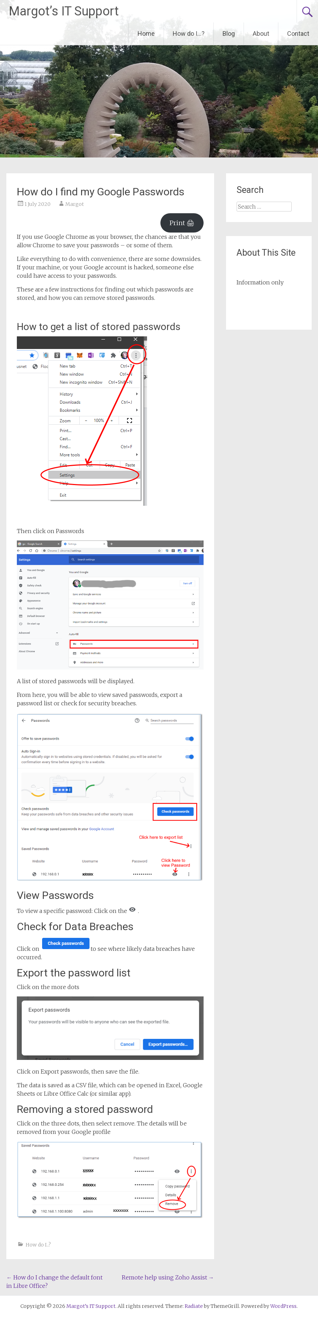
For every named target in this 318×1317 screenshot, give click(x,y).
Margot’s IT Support (64, 11)
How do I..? (38, 1245)
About (261, 33)
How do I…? (189, 33)
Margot (74, 204)
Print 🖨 (182, 223)
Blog (229, 33)
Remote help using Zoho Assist (168, 1277)
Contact (298, 33)
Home (146, 33)
